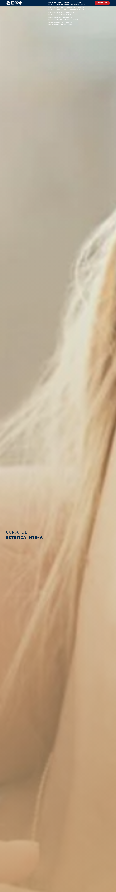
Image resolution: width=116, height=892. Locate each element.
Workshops (69, 3)
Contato (80, 3)
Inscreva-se (102, 3)
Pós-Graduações (55, 3)
